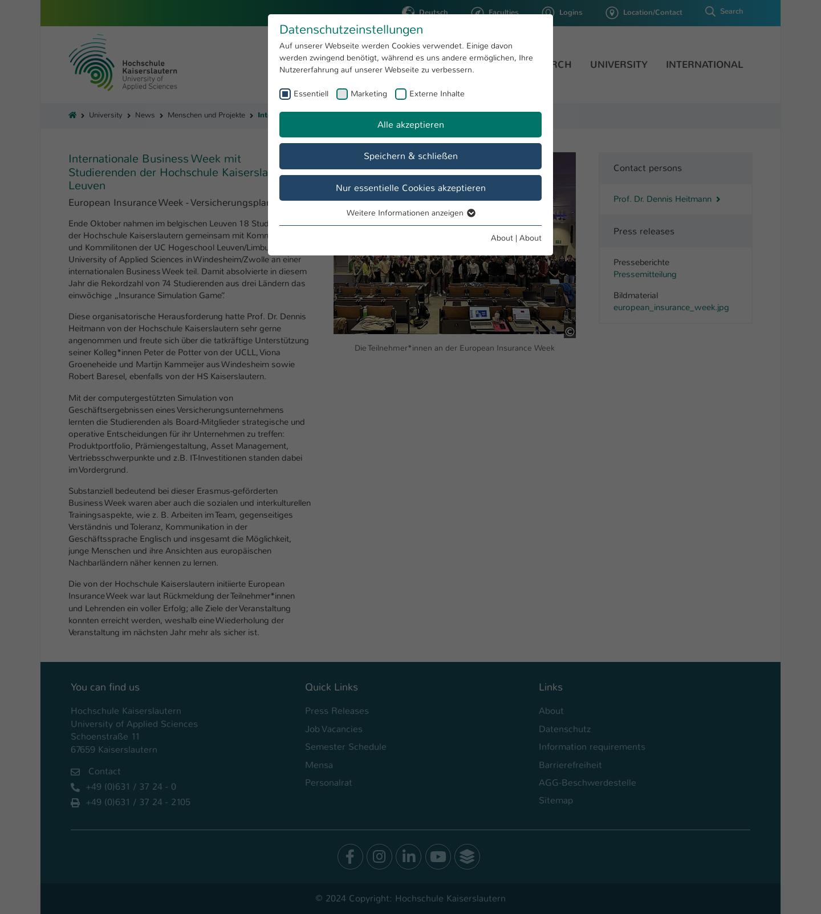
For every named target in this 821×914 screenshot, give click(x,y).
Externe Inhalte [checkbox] (437, 93)
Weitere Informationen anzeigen (410, 213)
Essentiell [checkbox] (311, 93)
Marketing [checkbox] (369, 93)
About (502, 238)
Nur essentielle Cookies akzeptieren (411, 188)
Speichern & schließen (411, 156)
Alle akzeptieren (410, 125)
